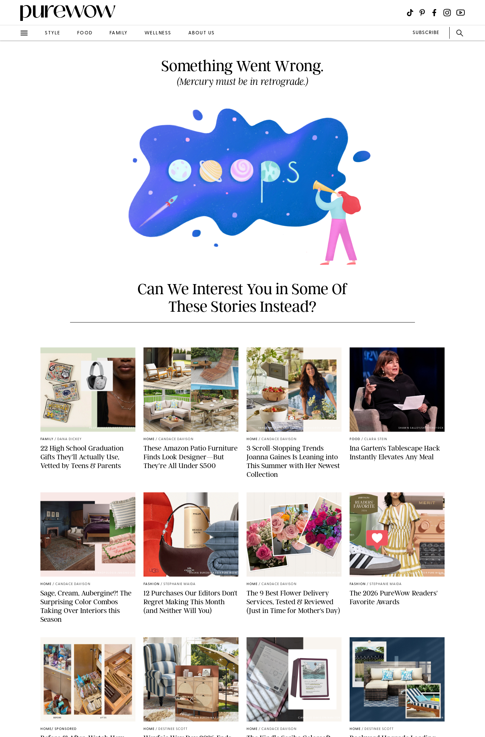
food (85, 33)
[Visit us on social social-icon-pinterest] (422, 12)
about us (201, 33)
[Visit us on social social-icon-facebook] (434, 12)
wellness (157, 33)
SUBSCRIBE (426, 32)
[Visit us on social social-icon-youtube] (460, 12)
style (52, 33)
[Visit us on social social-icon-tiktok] (410, 12)
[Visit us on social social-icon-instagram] (447, 12)
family (118, 33)
